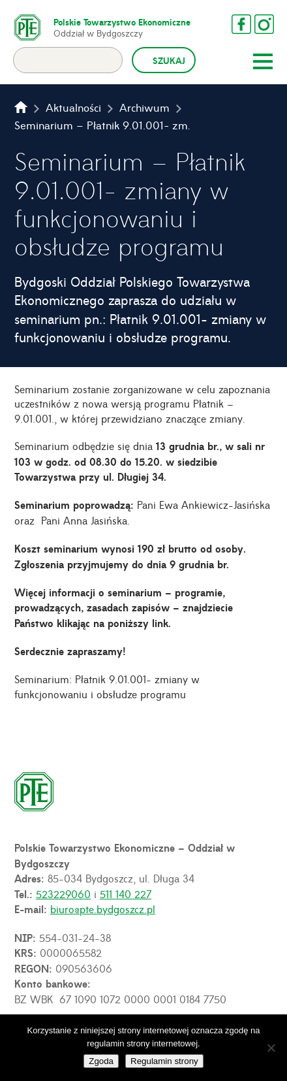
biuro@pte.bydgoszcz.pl (102, 908)
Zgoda (101, 1061)
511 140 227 (125, 893)
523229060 (63, 893)
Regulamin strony (164, 1061)
